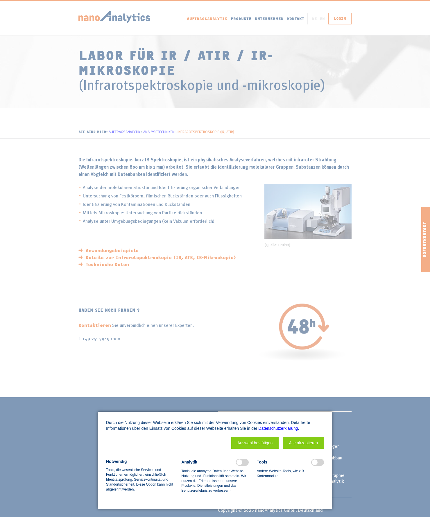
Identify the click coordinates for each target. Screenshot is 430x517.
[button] (255, 443)
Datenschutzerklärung (278, 428)
